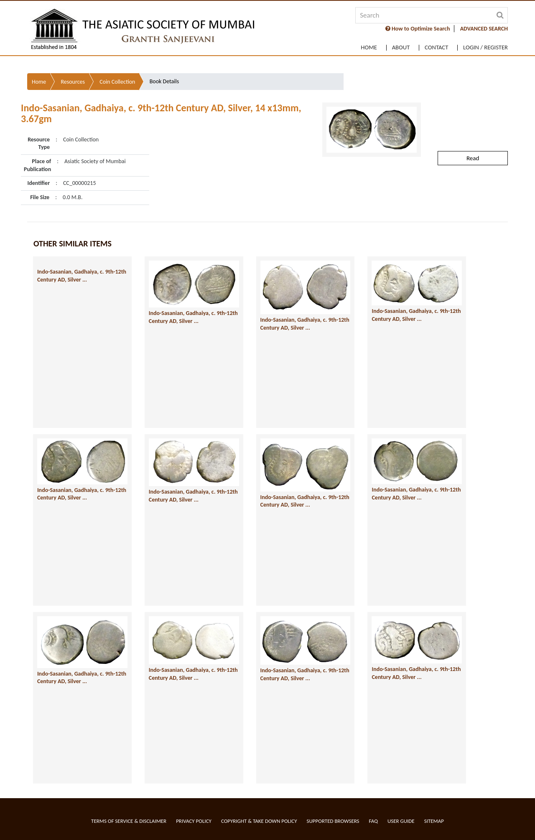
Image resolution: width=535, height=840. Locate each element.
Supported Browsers (333, 821)
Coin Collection (117, 63)
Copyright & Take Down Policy (259, 821)
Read (472, 139)
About (394, 44)
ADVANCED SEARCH (484, 28)
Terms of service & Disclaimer (128, 821)
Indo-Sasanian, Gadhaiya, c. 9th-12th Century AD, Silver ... (63, 265)
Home (360, 44)
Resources (73, 63)
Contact (433, 44)
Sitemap (434, 821)
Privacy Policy (193, 821)
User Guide (401, 821)
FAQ (373, 821)
